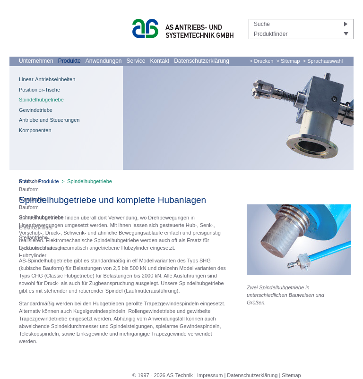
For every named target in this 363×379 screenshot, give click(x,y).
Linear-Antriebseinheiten (47, 79)
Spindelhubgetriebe (41, 99)
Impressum (210, 375)
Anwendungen (104, 61)
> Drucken (261, 61)
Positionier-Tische (39, 90)
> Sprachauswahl (323, 61)
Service (135, 61)
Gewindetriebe (35, 110)
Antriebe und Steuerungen (49, 120)
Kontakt (160, 61)
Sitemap (291, 375)
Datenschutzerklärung (201, 61)
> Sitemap (288, 61)
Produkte (69, 61)
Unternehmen (36, 61)
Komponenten (35, 130)
